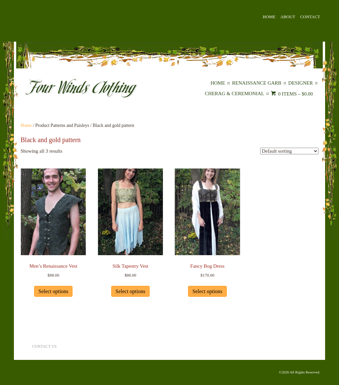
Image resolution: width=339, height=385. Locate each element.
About (287, 16)
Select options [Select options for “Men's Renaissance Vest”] (53, 291)
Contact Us (44, 346)
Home (269, 16)
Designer (300, 83)
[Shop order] (289, 151)
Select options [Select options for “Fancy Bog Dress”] (207, 291)
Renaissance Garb (256, 83)
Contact (310, 16)
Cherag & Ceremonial (234, 93)
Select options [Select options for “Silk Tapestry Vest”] (130, 291)
